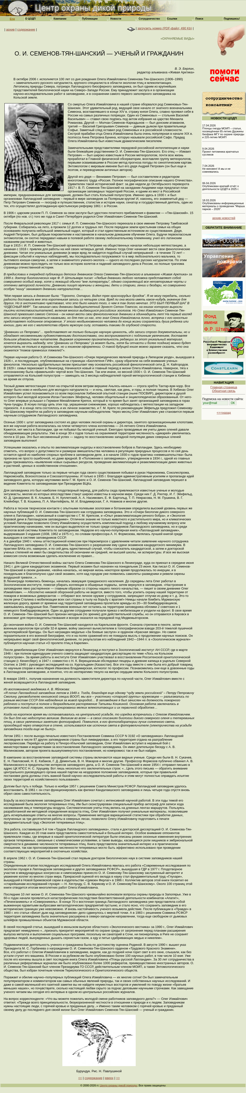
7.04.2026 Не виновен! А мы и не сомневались (216, 168)
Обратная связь (223, 391)
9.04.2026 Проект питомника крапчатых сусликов (220, 151)
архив (10, 29)
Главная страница (223, 387)
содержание (26, 29)
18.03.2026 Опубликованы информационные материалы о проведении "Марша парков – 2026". (223, 205)
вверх (109, 1078)
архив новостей (223, 218)
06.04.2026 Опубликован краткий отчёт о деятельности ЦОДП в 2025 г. (220, 186)
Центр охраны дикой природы (118, 1085)
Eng (12, 18)
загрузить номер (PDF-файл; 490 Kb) (164, 28)
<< (80, 1078)
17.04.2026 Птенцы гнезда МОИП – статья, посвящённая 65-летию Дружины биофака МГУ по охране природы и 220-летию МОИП (223, 131)
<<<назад (224, 412)
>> (118, 1078)
